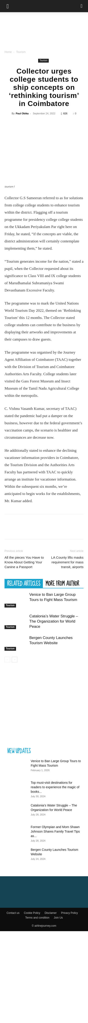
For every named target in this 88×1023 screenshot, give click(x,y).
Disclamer (51, 1004)
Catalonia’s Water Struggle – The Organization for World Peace (53, 713)
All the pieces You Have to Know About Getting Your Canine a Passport (24, 654)
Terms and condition (37, 1009)
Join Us (58, 1009)
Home (8, 52)
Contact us (13, 1004)
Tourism (20, 52)
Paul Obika (22, 113)
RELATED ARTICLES (23, 675)
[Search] (81, 6)
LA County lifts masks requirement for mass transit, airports (67, 654)
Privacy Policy (69, 1004)
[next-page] (14, 751)
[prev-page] (7, 751)
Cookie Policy (32, 1004)
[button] (7, 6)
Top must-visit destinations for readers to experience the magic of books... (55, 879)
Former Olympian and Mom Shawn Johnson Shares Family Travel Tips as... (55, 923)
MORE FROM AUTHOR (62, 675)
